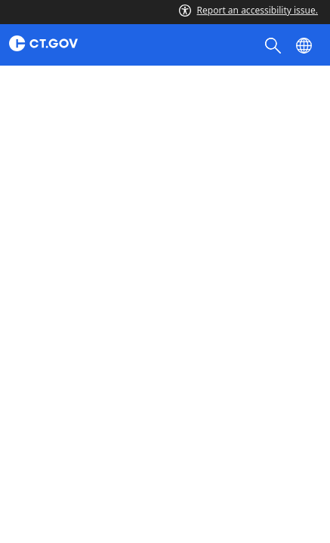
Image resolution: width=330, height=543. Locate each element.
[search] (274, 44)
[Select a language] (305, 44)
